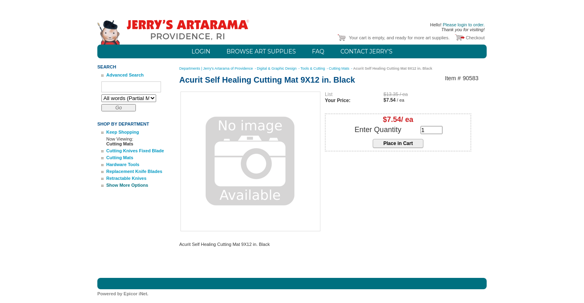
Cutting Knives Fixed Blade (135, 150)
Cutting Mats (119, 157)
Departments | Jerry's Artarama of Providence (216, 68)
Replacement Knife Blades (134, 171)
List (329, 94)
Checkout (475, 37)
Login (200, 51)
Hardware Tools (123, 164)
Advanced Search (125, 75)
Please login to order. (464, 24)
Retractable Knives (126, 178)
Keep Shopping (122, 132)
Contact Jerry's (366, 51)
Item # (453, 78)
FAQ (318, 51)
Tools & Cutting (313, 68)
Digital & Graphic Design (277, 68)
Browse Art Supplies (261, 51)
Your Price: (337, 100)
